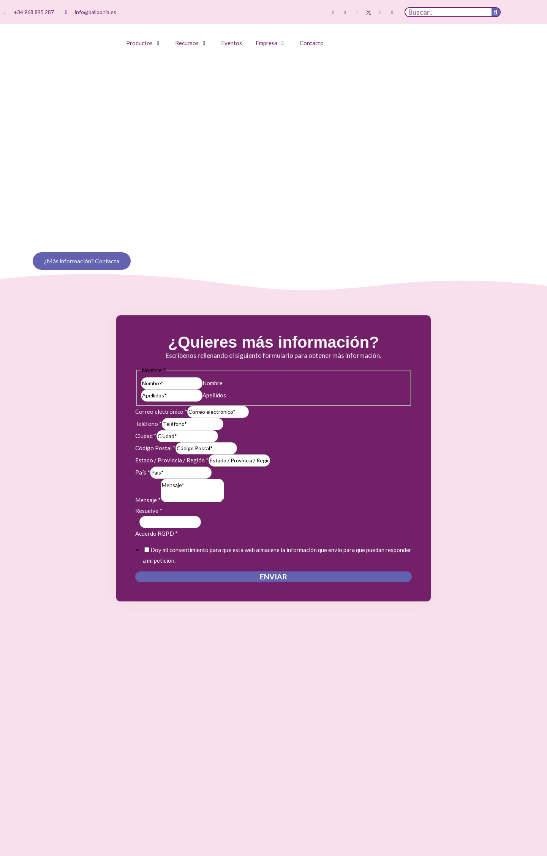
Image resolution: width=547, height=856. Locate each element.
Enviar (273, 545)
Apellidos (214, 363)
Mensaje (148, 468)
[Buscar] (496, 12)
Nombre (212, 351)
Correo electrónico (161, 380)
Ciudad (146, 404)
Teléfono (148, 392)
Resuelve (148, 479)
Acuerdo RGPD (156, 502)
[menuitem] (518, 12)
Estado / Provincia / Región (172, 429)
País (142, 441)
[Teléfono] (192, 393)
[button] (143, 43)
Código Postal (155, 416)
